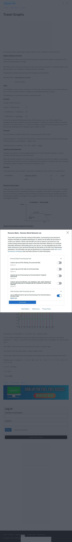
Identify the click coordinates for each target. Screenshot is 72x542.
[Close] (68, 233)
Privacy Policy (46, 309)
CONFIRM (22, 302)
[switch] (59, 262)
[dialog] (36, 271)
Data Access (36, 309)
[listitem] (36, 259)
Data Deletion (25, 309)
